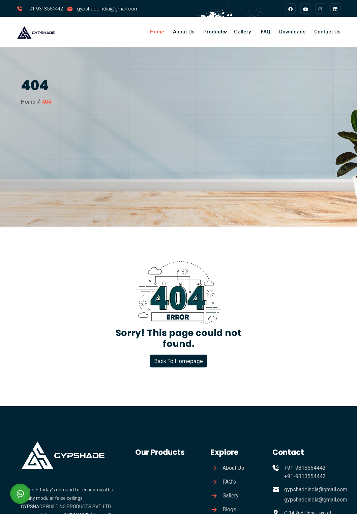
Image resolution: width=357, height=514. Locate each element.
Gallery (242, 32)
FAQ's (229, 482)
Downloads (292, 32)
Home (157, 32)
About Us (184, 32)
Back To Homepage (178, 361)
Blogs (229, 509)
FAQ (265, 32)
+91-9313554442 (44, 9)
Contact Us (327, 32)
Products (214, 31)
